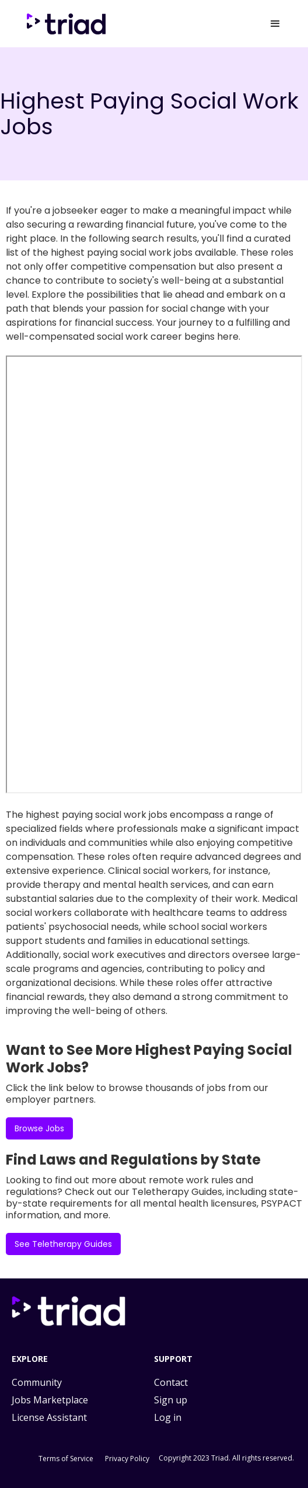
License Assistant (49, 1417)
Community (37, 1382)
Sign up (170, 1400)
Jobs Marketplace (50, 1400)
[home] (68, 23)
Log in (167, 1417)
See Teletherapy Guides (63, 1244)
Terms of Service (65, 1458)
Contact (171, 1382)
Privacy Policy (127, 1458)
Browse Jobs (39, 1128)
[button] (275, 23)
